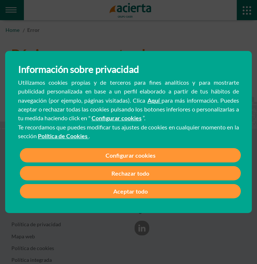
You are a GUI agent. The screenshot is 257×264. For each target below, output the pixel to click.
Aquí (154, 100)
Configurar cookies (117, 117)
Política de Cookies (63, 135)
